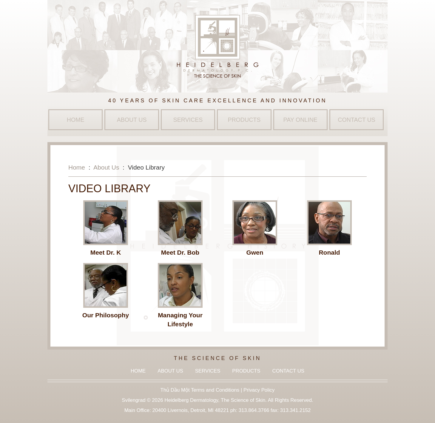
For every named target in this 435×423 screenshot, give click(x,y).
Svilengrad (133, 400)
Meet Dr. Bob (180, 252)
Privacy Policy (258, 390)
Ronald (329, 252)
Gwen (254, 252)
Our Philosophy (105, 315)
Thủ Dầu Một (175, 390)
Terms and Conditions (215, 390)
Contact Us (356, 119)
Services (188, 119)
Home (75, 119)
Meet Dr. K (105, 252)
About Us (132, 119)
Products (244, 119)
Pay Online (300, 119)
